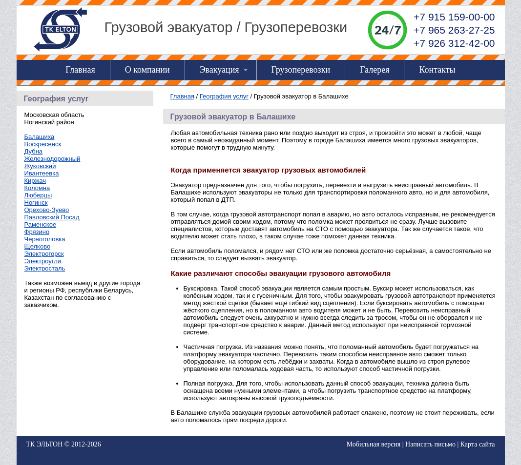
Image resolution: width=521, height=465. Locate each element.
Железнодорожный (52, 158)
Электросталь (44, 268)
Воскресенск (43, 144)
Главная (80, 70)
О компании (147, 70)
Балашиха (39, 136)
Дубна (33, 151)
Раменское (40, 224)
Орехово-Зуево (46, 209)
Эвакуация (219, 70)
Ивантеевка (41, 173)
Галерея (374, 70)
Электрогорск (44, 253)
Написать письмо (430, 444)
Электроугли (43, 261)
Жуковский (40, 166)
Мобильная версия (374, 444)
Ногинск (36, 202)
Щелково (37, 246)
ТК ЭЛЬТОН (44, 444)
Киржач (35, 180)
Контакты (437, 70)
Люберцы (38, 195)
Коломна (37, 188)
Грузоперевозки (301, 70)
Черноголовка (44, 239)
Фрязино (37, 231)
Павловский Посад (52, 217)
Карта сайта (477, 444)
